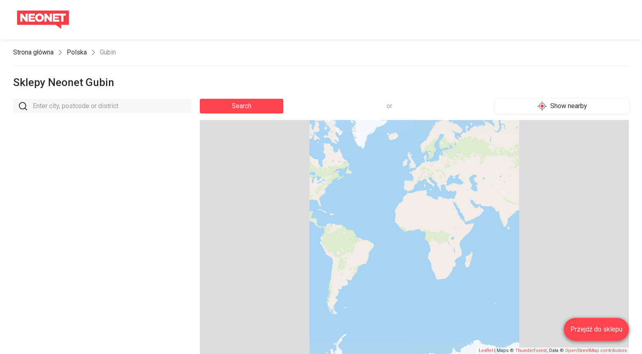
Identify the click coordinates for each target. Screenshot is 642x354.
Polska (77, 52)
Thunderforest (531, 350)
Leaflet (486, 350)
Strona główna (33, 52)
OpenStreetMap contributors (596, 350)
